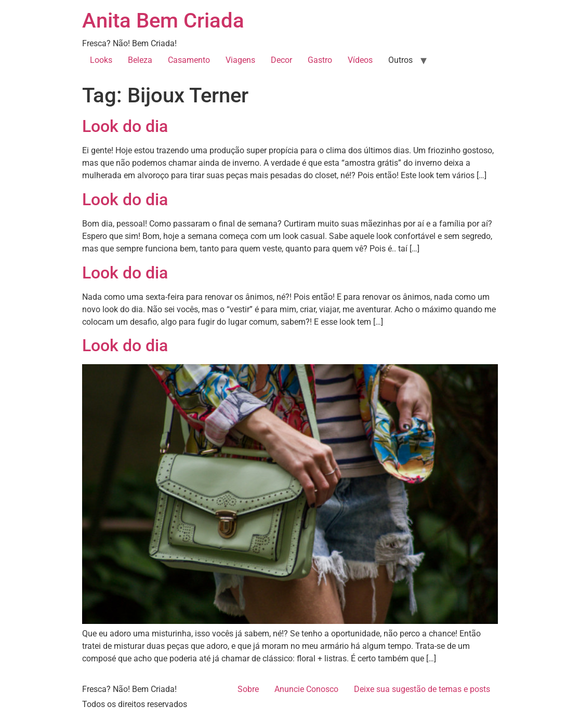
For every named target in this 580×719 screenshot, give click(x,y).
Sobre (248, 689)
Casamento (189, 60)
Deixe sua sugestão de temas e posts (422, 689)
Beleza (140, 60)
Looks (101, 60)
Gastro (320, 60)
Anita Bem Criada (163, 20)
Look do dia (125, 126)
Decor (281, 60)
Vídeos (360, 60)
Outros (400, 60)
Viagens (240, 60)
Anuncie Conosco (306, 689)
